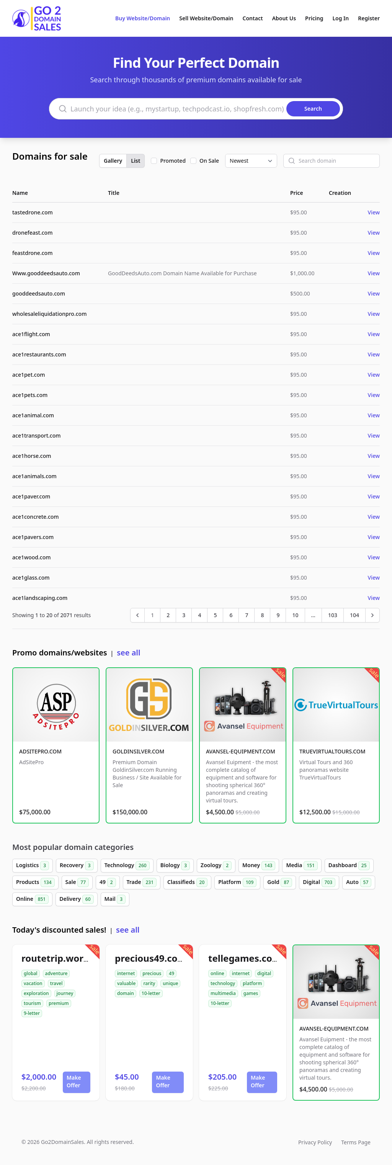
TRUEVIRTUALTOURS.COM (332, 751)
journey (65, 993)
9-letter (32, 1013)
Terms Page (356, 1142)
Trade (142, 882)
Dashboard (349, 865)
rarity (149, 983)
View (374, 212)
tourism (32, 1003)
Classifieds (187, 882)
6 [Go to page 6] (230, 615)
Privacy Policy (315, 1142)
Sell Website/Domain (206, 18)
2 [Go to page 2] (168, 615)
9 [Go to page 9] (277, 615)
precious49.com (150, 958)
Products (35, 882)
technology (223, 983)
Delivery (76, 899)
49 (108, 882)
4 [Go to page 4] (199, 615)
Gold (279, 882)
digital (264, 973)
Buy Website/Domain (142, 18)
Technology (127, 865)
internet (126, 973)
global (31, 973)
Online (32, 899)
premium (59, 1003)
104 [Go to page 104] (354, 615)
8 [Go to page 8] (262, 615)
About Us (284, 18)
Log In (340, 18)
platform (252, 983)
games (250, 993)
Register (369, 18)
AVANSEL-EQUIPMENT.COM (240, 751)
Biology (175, 865)
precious (151, 973)
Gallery (113, 160)
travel (56, 983)
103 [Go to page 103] (332, 615)
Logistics (32, 865)
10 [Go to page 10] (295, 615)
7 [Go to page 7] (246, 615)
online (217, 973)
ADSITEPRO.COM (40, 751)
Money (258, 865)
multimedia (223, 993)
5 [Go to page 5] (215, 615)
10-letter (151, 993)
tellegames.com (244, 958)
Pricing (314, 18)
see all (128, 652)
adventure (56, 973)
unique (170, 983)
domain (125, 993)
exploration (36, 993)
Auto (358, 882)
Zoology (216, 865)
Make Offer (74, 1081)
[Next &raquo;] (372, 615)
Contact (253, 18)
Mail (115, 899)
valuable (126, 983)
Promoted (173, 160)
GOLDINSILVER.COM (138, 751)
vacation (33, 983)
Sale (77, 882)
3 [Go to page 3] (183, 615)
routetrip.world (56, 958)
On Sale (209, 160)
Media (301, 865)
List (135, 160)
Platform (237, 882)
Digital (319, 882)
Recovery (77, 865)
